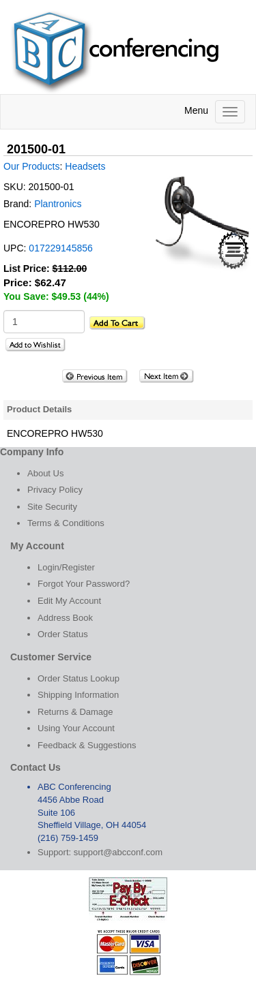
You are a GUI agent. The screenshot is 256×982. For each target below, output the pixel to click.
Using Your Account (76, 728)
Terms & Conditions (65, 523)
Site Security (52, 507)
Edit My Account (69, 601)
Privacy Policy (55, 490)
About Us (45, 473)
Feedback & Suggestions (87, 745)
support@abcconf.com (118, 852)
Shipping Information (78, 695)
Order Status (63, 634)
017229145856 (60, 248)
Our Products (31, 166)
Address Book (65, 618)
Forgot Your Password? (84, 584)
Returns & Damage (75, 712)
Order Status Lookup (78, 678)
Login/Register (66, 567)
